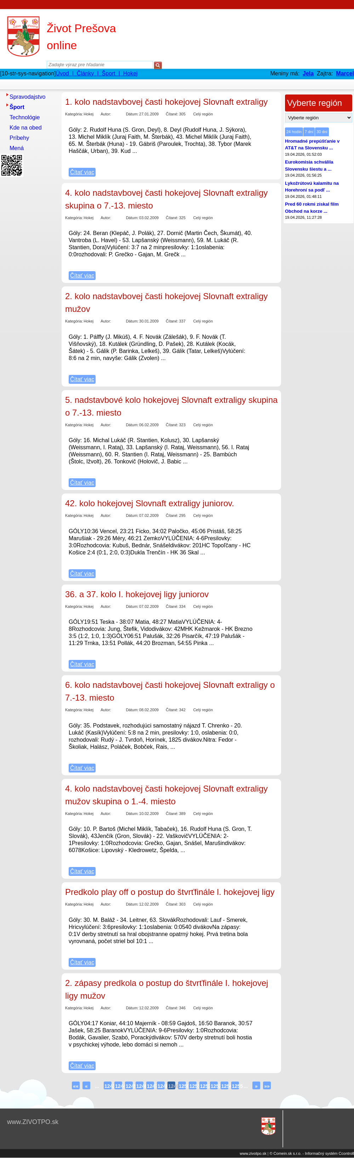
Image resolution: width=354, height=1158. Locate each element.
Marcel (345, 73)
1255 (235, 1086)
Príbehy (19, 138)
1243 (108, 1086)
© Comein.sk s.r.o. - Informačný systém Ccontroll (311, 1153)
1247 (150, 1086)
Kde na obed (26, 128)
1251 (192, 1086)
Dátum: (132, 114)
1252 (203, 1086)
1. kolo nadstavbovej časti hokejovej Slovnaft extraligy (166, 102)
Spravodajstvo (27, 97)
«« (76, 1086)
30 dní (321, 132)
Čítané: (172, 114)
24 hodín (294, 132)
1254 (224, 1086)
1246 (139, 1086)
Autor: (106, 114)
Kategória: (74, 114)
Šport (17, 107)
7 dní (309, 132)
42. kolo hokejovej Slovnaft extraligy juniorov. (149, 503)
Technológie (25, 117)
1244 (118, 1086)
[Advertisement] (28, 285)
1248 (161, 1086)
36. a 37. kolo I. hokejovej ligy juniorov (137, 594)
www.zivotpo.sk (253, 1153)
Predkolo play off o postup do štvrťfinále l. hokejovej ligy (170, 892)
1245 (129, 1086)
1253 (214, 1086)
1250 (182, 1086)
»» (267, 1086)
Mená (17, 148)
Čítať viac (82, 172)
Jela (308, 73)
